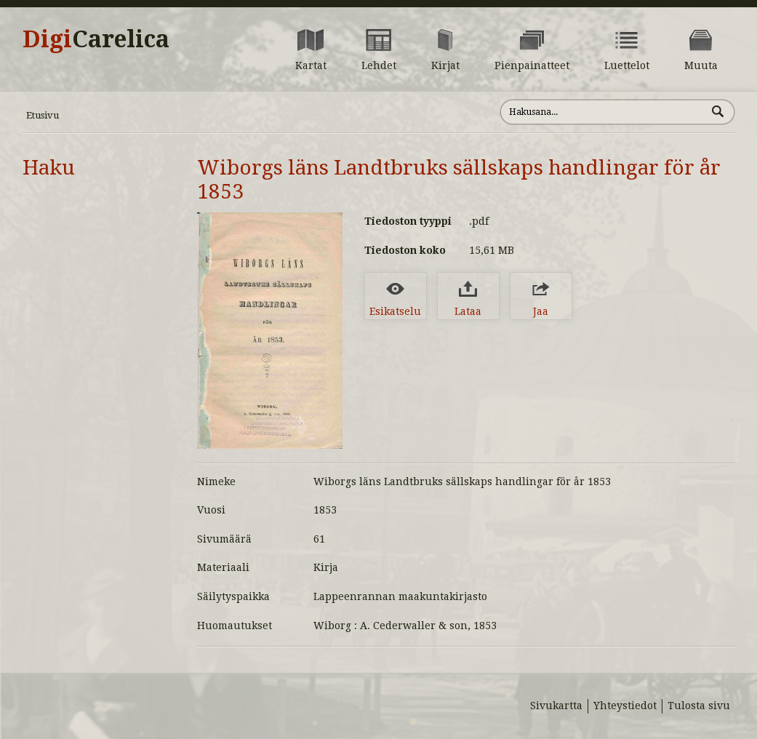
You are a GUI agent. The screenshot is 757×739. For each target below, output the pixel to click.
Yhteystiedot (625, 705)
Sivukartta (556, 705)
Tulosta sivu (699, 705)
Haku (49, 168)
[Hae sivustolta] (603, 112)
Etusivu (42, 115)
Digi (96, 39)
